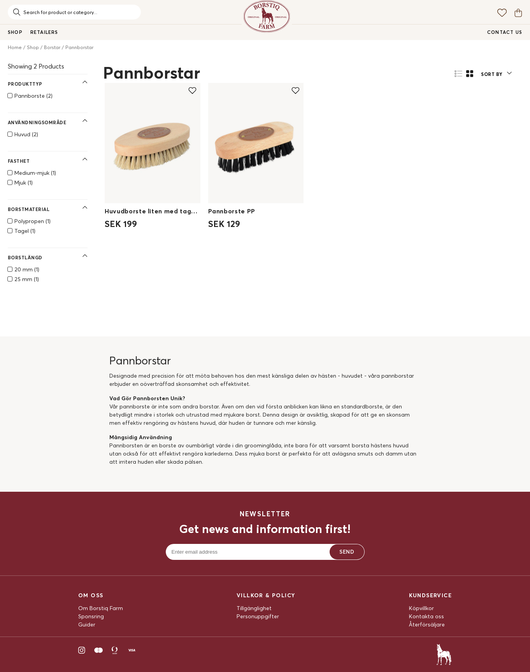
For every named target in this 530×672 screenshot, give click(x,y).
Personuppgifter (258, 616)
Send (346, 551)
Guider (86, 624)
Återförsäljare (427, 624)
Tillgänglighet (254, 608)
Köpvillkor (421, 608)
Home (15, 47)
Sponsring (91, 616)
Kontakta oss (426, 616)
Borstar (52, 47)
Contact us (504, 32)
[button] (496, 73)
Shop (33, 47)
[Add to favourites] (192, 90)
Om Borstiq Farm (100, 608)
